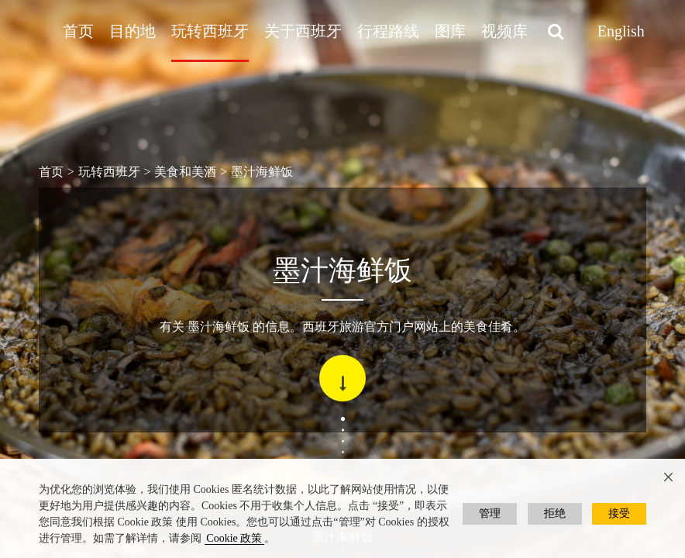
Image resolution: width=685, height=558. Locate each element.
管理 (490, 513)
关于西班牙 (303, 31)
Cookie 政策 (234, 538)
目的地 (132, 31)
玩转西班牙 (210, 31)
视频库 (504, 31)
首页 (78, 31)
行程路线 (388, 31)
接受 (619, 513)
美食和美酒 (185, 171)
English (621, 31)
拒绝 (555, 513)
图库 (450, 31)
